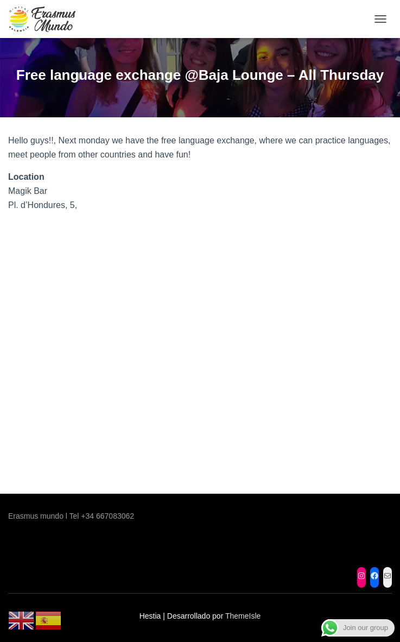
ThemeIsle (243, 616)
